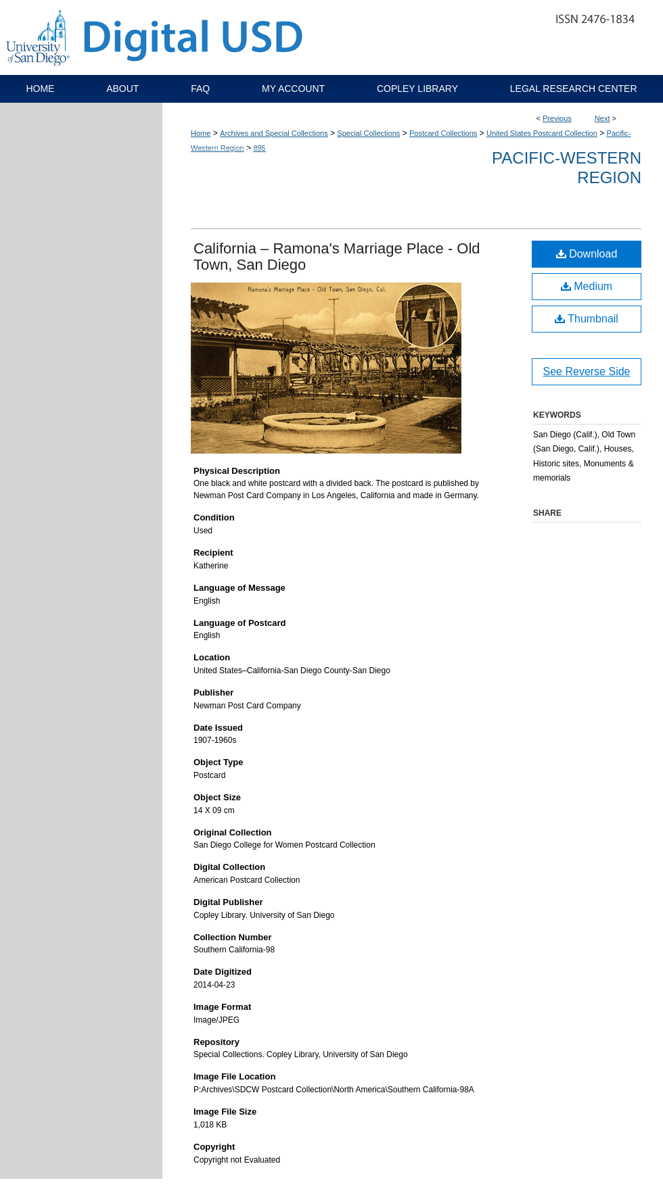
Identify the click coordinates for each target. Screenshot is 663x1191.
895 (259, 148)
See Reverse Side (587, 371)
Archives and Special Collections (274, 133)
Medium (586, 286)
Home (200, 133)
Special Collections (368, 133)
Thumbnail (586, 318)
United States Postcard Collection (541, 133)
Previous (557, 118)
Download (587, 254)
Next (602, 118)
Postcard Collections (443, 133)
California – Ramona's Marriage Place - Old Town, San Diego (336, 256)
